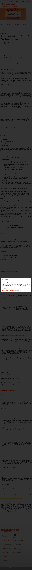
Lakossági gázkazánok (19, 543)
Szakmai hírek (14, 553)
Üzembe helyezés (5, 552)
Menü (27, 4)
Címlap (2, 6)
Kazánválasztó (17, 541)
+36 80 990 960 (10, 541)
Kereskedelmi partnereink (16, 552)
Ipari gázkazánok (18, 544)
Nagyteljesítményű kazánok (7, 559)
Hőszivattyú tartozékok (6, 560)
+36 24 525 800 (10, 543)
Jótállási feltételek (6, 549)
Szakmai (27, 1)
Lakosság (20, 1)
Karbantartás (5, 553)
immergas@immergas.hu (7, 544)
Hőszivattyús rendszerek (19, 545)
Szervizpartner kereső (11, 1)
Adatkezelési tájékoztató (18, 569)
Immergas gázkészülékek (7, 557)
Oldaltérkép (11, 569)
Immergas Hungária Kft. (16, 549)
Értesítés (28, 19)
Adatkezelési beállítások (27, 569)
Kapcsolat (13, 551)
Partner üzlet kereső (3, 1)
